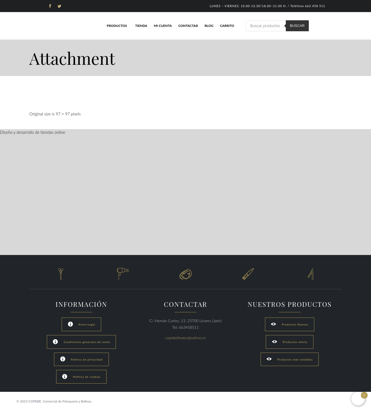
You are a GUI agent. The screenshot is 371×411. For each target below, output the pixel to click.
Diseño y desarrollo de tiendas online (32, 132)
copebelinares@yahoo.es (185, 337)
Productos (117, 26)
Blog (208, 26)
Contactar (188, 26)
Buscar (297, 26)
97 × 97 (63, 113)
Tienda (141, 26)
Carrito (227, 26)
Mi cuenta (163, 26)
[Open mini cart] (358, 399)
